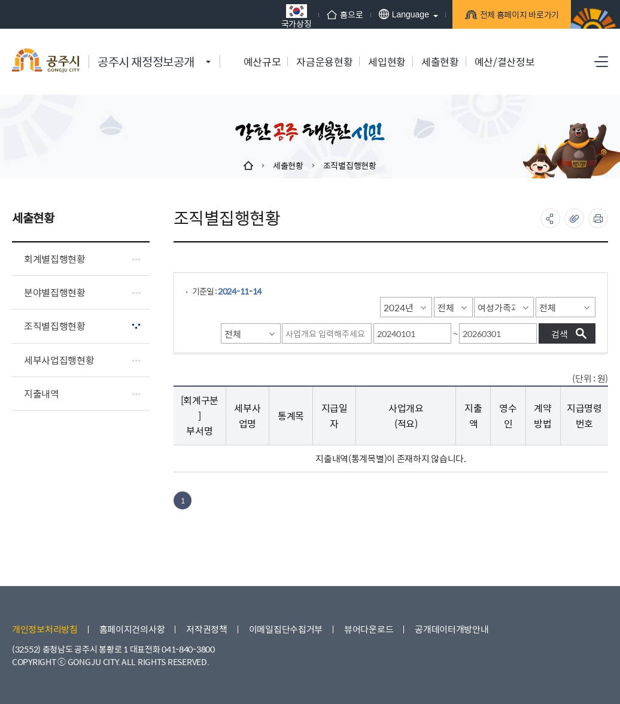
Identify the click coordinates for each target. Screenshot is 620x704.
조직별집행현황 (349, 165)
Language (397, 14)
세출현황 (288, 165)
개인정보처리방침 (45, 629)
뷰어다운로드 (368, 629)
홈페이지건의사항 (132, 629)
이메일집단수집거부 (286, 629)
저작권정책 (206, 629)
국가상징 (290, 16)
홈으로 (339, 14)
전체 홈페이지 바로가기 (512, 16)
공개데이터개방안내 (451, 629)
